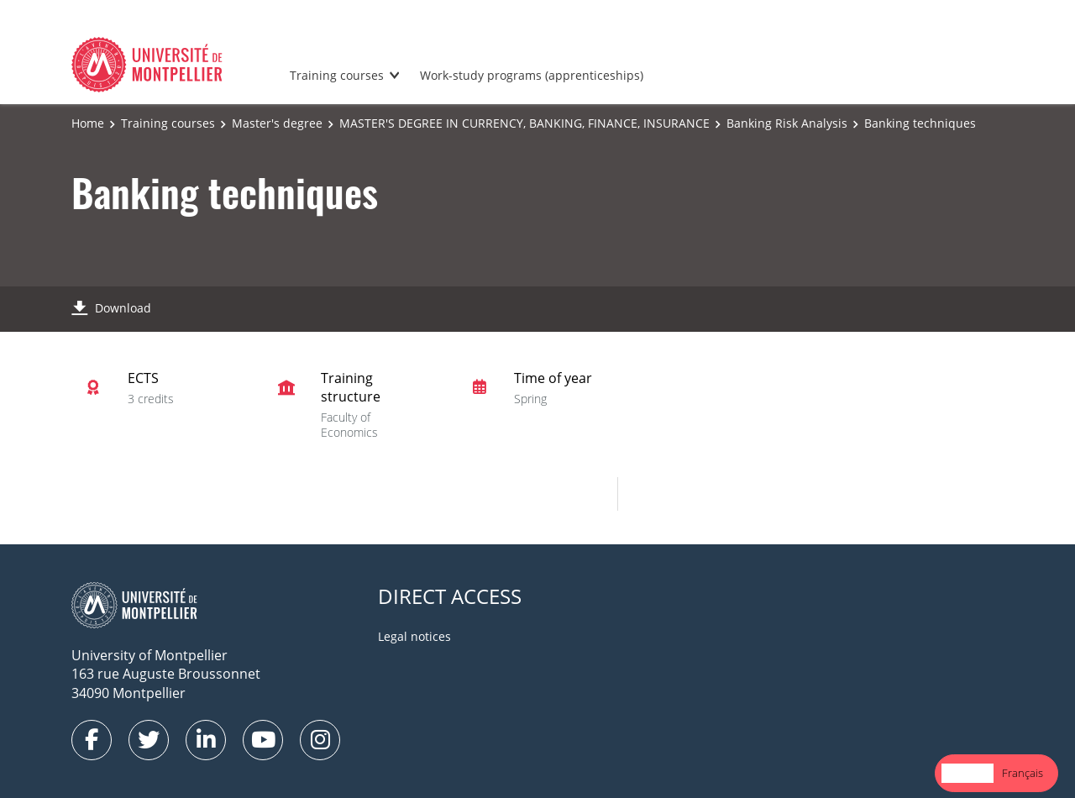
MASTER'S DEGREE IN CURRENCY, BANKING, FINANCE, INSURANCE (524, 123)
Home (87, 123)
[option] (1022, 773)
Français (1022, 772)
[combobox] (967, 773)
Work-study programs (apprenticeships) (531, 75)
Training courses (337, 75)
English (967, 772)
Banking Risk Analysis (786, 123)
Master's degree (277, 123)
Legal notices (414, 636)
